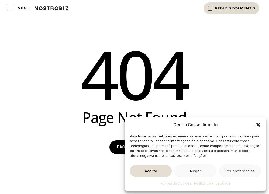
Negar (195, 171)
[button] (258, 124)
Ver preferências (240, 171)
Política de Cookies (175, 183)
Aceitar (150, 171)
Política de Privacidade (212, 183)
